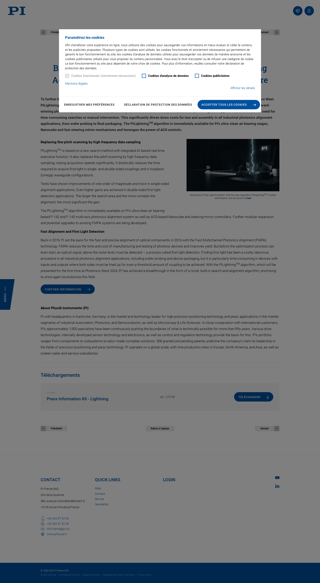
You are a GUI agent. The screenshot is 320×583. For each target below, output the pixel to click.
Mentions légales (76, 83)
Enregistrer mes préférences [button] (89, 104)
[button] (229, 104)
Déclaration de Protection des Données (158, 104)
